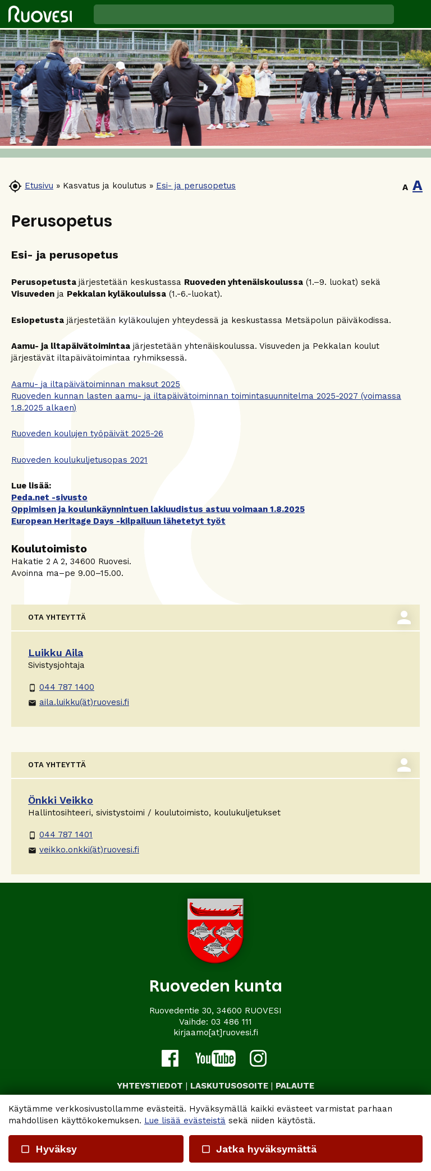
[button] (412, 14)
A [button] (405, 187)
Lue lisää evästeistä (185, 1120)
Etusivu (39, 186)
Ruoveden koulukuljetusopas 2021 (79, 460)
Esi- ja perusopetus (196, 186)
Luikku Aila (55, 652)
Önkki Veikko (60, 800)
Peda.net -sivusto (49, 497)
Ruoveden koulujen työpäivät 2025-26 (87, 433)
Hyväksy (48, 1149)
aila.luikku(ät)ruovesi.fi (78, 702)
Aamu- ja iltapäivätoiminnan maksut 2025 (95, 384)
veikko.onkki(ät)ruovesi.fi (83, 850)
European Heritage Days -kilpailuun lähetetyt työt (118, 521)
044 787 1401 (60, 834)
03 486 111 (231, 1022)
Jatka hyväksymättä (258, 1149)
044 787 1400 (61, 687)
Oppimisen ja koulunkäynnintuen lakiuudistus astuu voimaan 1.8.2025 (158, 509)
